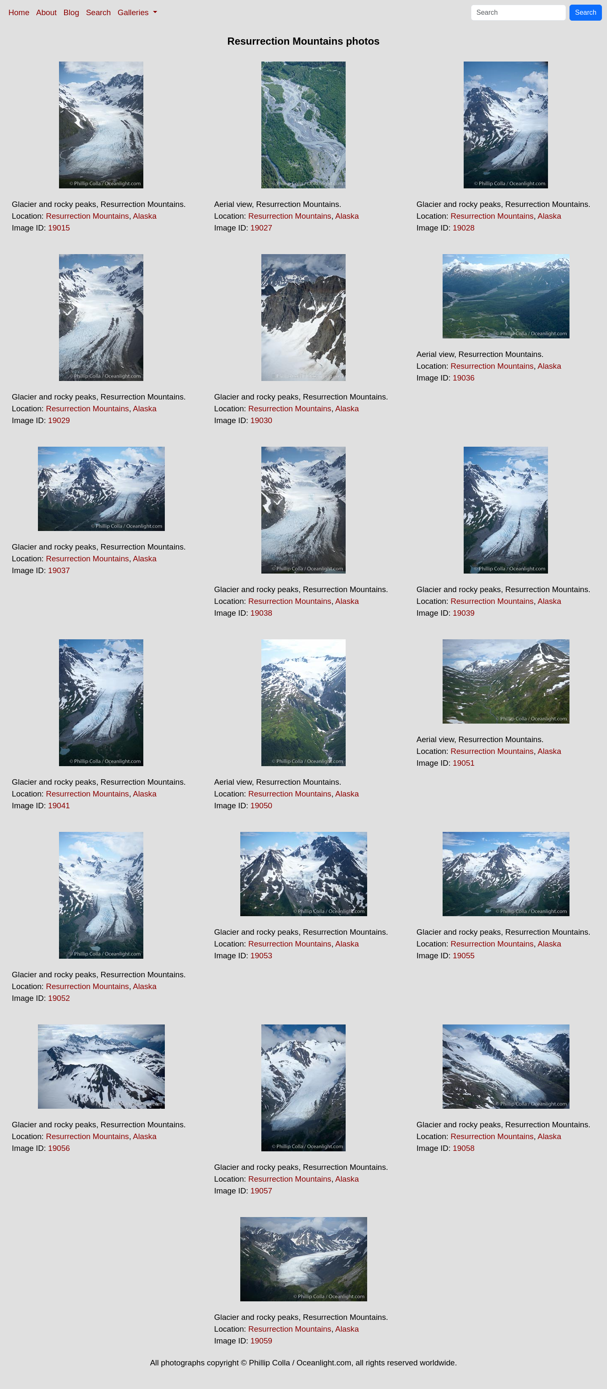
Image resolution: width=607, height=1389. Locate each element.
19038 (261, 613)
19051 (464, 763)
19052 (59, 998)
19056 (59, 1148)
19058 (464, 1148)
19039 (464, 613)
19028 (464, 227)
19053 (261, 955)
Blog (71, 12)
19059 (261, 1340)
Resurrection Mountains (87, 216)
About (46, 12)
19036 (464, 377)
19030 (261, 420)
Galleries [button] (134, 12)
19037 (59, 570)
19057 (261, 1190)
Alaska (144, 216)
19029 (59, 420)
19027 (261, 227)
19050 (261, 805)
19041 (59, 805)
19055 (464, 955)
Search (98, 12)
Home (19, 12)
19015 (59, 227)
